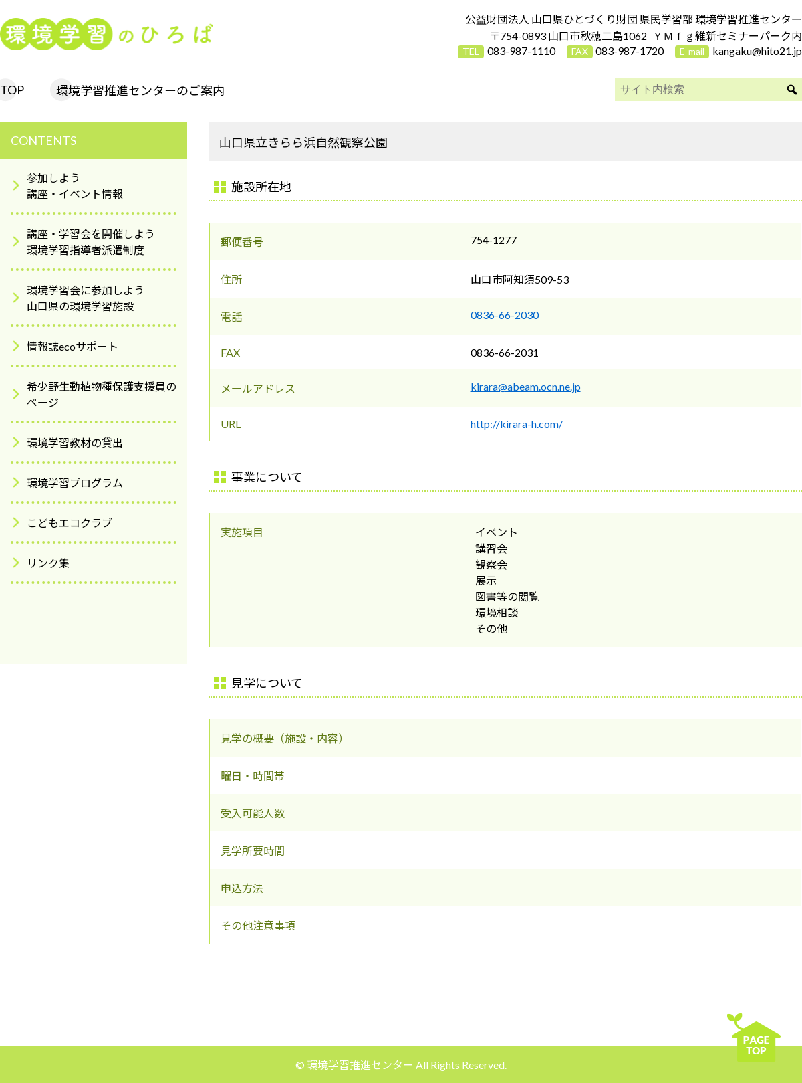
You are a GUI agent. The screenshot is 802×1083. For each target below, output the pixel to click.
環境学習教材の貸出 (75, 442)
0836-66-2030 (505, 314)
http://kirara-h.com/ (517, 423)
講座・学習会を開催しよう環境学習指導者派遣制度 (91, 241)
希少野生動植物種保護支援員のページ (101, 394)
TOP (12, 89)
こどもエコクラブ (69, 522)
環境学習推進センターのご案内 (140, 90)
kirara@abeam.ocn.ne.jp (526, 386)
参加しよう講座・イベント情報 (75, 185)
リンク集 (48, 563)
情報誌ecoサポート (72, 346)
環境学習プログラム (75, 482)
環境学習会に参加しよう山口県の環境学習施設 (85, 298)
